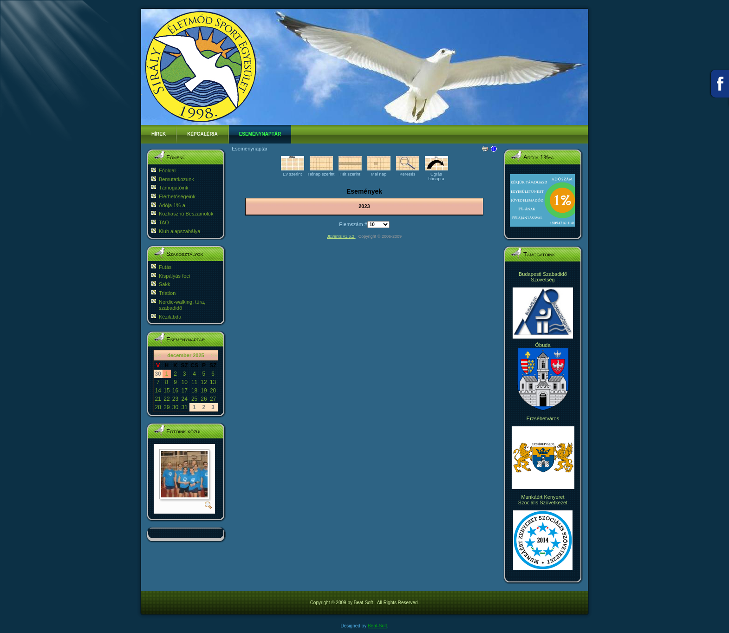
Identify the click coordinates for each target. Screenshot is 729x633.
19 (204, 390)
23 (175, 399)
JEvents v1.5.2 (341, 236)
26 (204, 399)
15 (166, 390)
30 (175, 407)
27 (213, 399)
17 (184, 390)
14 (158, 390)
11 (194, 382)
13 (213, 382)
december (179, 355)
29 (166, 407)
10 (184, 382)
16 (175, 390)
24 (184, 399)
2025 (198, 355)
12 (204, 382)
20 (213, 390)
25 (194, 399)
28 (158, 407)
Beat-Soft (377, 625)
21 (158, 399)
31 (184, 407)
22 (166, 399)
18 (194, 390)
